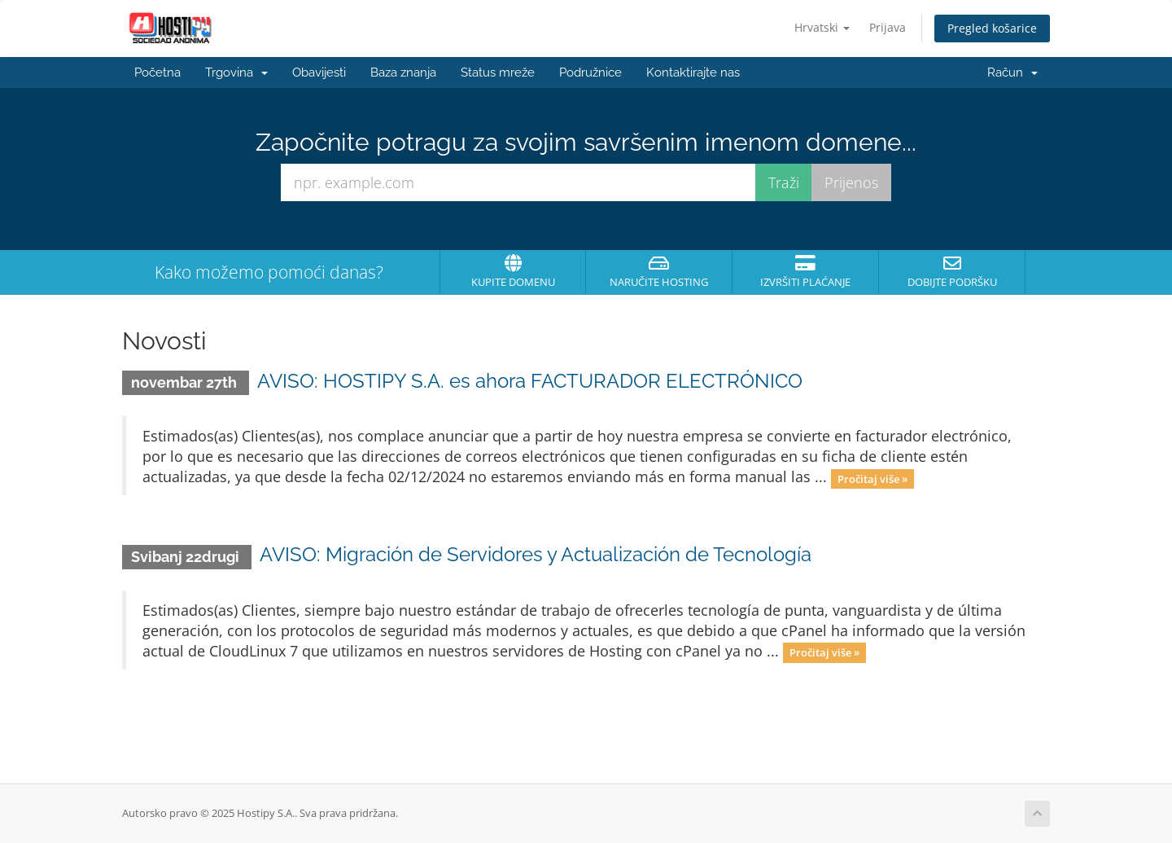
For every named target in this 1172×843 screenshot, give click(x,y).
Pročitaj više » (872, 478)
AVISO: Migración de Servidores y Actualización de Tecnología (535, 554)
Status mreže (498, 72)
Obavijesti (319, 72)
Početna (157, 72)
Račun (1012, 72)
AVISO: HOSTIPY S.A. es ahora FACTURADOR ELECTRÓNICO (529, 381)
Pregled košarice (992, 28)
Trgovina (236, 72)
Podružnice (590, 72)
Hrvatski (822, 27)
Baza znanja (403, 72)
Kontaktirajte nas (693, 72)
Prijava (887, 27)
